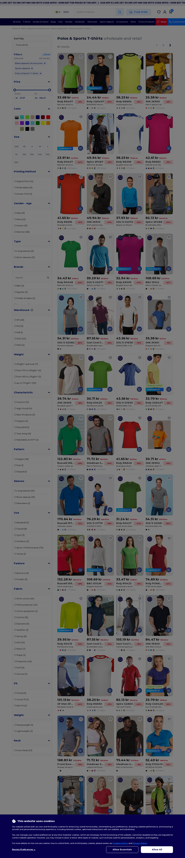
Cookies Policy (120, 843)
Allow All (157, 849)
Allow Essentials (122, 849)
